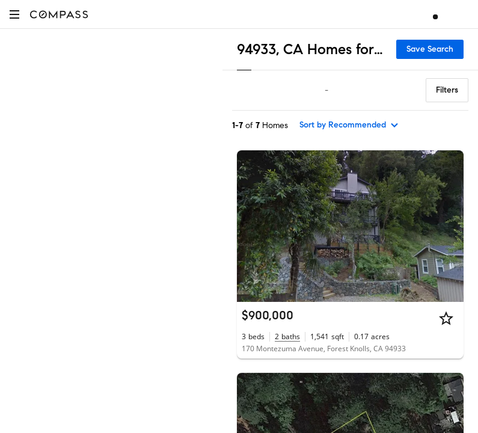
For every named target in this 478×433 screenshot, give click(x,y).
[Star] (446, 318)
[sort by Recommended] (349, 125)
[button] (14, 14)
